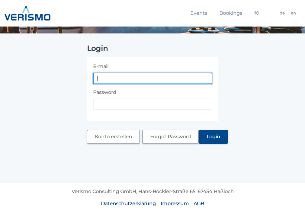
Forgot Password (170, 137)
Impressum (175, 203)
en (293, 13)
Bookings (230, 13)
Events (198, 13)
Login (213, 137)
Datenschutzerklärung (128, 203)
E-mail (100, 66)
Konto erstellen (113, 137)
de (282, 13)
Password (104, 92)
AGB (199, 203)
